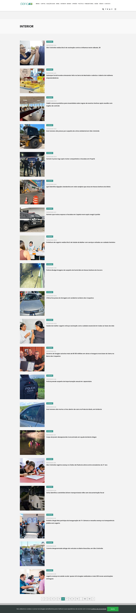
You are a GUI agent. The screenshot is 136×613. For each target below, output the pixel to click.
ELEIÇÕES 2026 (50, 3)
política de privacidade (98, 609)
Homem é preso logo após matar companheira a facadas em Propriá (70, 156)
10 (77, 587)
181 (89, 587)
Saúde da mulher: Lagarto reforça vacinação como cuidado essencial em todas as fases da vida (80, 320)
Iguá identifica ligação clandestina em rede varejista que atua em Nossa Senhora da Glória (78, 184)
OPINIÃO (74, 3)
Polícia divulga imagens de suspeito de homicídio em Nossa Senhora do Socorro (74, 265)
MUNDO (69, 3)
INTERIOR (63, 3)
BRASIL (38, 3)
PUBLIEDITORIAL (89, 3)
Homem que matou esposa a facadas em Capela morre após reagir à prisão (73, 211)
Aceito (113, 609)
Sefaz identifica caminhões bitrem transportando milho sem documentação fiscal (75, 483)
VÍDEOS (101, 3)
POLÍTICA (81, 3)
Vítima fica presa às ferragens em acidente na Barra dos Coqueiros (70, 293)
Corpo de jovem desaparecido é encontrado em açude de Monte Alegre (71, 429)
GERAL (58, 3)
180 (85, 587)
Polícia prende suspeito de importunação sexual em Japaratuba (69, 374)
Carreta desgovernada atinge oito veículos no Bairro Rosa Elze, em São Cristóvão (74, 538)
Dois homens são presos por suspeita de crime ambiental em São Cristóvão (72, 129)
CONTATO (107, 3)
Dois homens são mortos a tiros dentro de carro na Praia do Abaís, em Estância (74, 402)
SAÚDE (96, 3)
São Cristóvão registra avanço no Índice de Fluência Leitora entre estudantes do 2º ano (76, 456)
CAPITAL (43, 3)
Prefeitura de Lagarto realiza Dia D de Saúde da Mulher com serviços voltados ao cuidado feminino (80, 238)
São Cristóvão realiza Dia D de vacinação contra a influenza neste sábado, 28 (73, 47)
